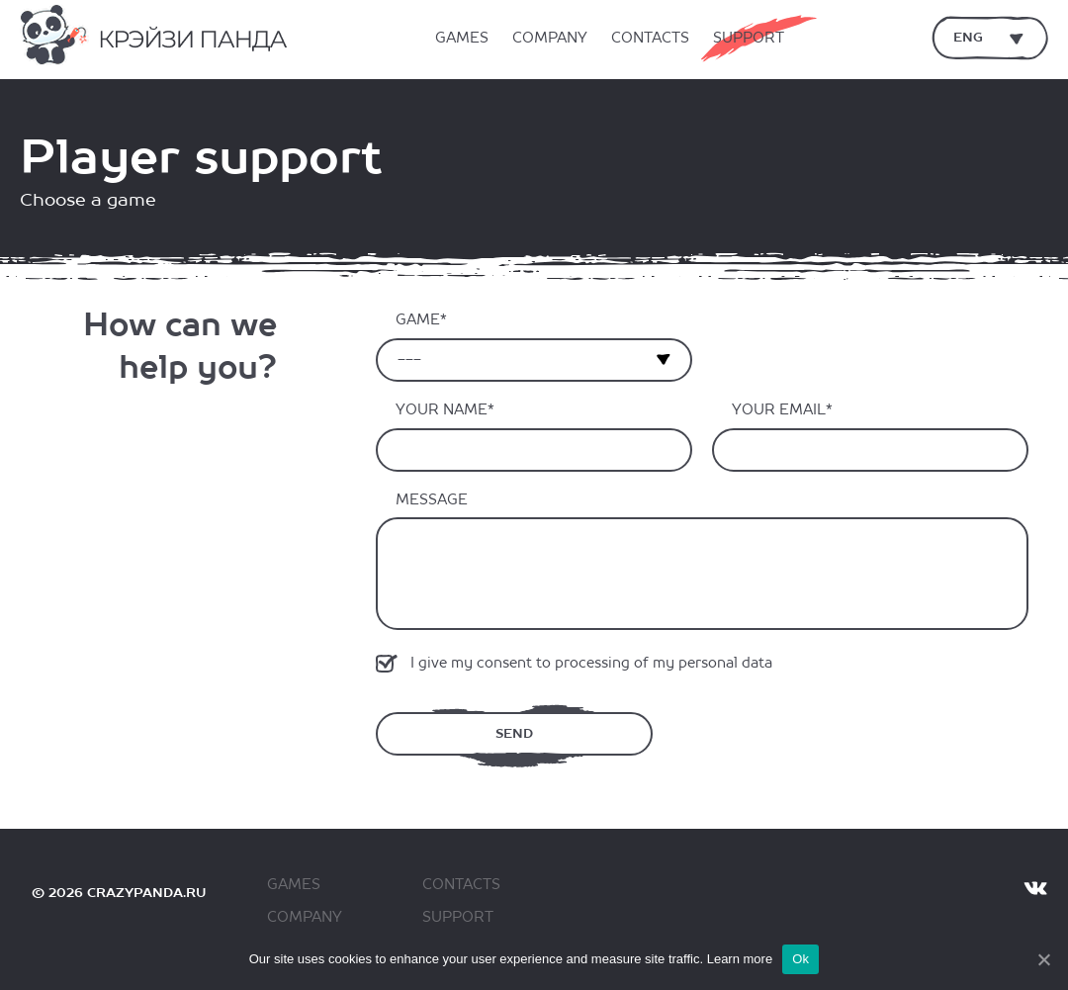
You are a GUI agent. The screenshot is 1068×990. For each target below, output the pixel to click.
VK (1035, 888)
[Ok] (1043, 959)
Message (432, 499)
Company (549, 39)
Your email (779, 409)
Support (748, 39)
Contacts (650, 39)
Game (418, 319)
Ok (800, 958)
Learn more (739, 958)
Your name (442, 409)
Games (462, 39)
